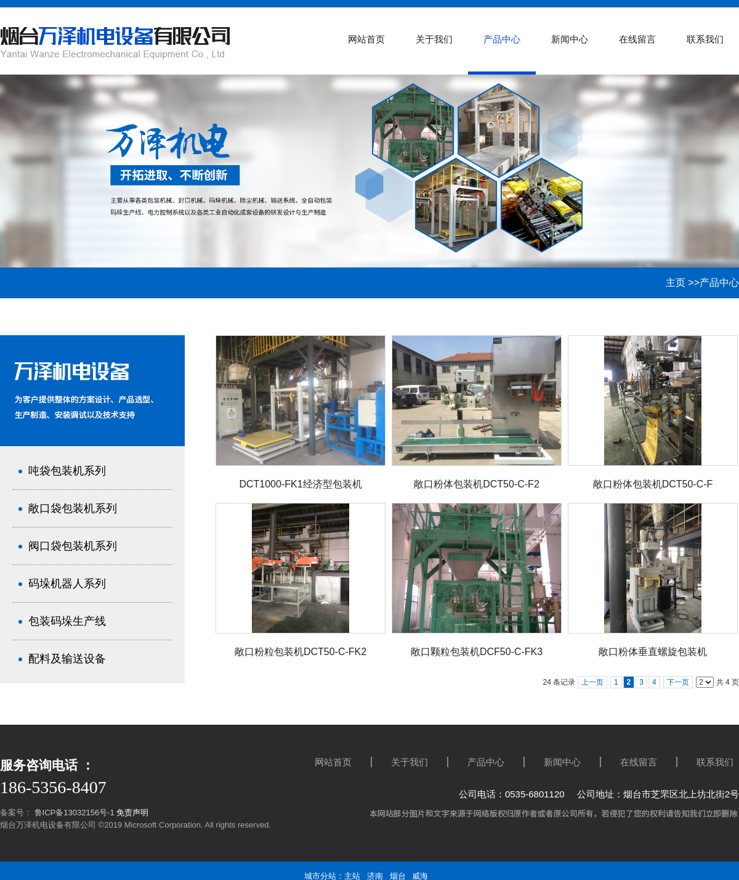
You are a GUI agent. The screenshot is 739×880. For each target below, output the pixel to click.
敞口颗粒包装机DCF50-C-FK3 (477, 651)
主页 (675, 282)
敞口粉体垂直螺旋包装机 (653, 651)
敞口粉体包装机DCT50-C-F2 (476, 484)
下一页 (678, 682)
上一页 (592, 682)
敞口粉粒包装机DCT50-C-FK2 (300, 651)
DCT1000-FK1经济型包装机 (300, 484)
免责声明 (132, 812)
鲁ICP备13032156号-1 (73, 812)
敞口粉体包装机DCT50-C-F (653, 484)
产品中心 (719, 282)
